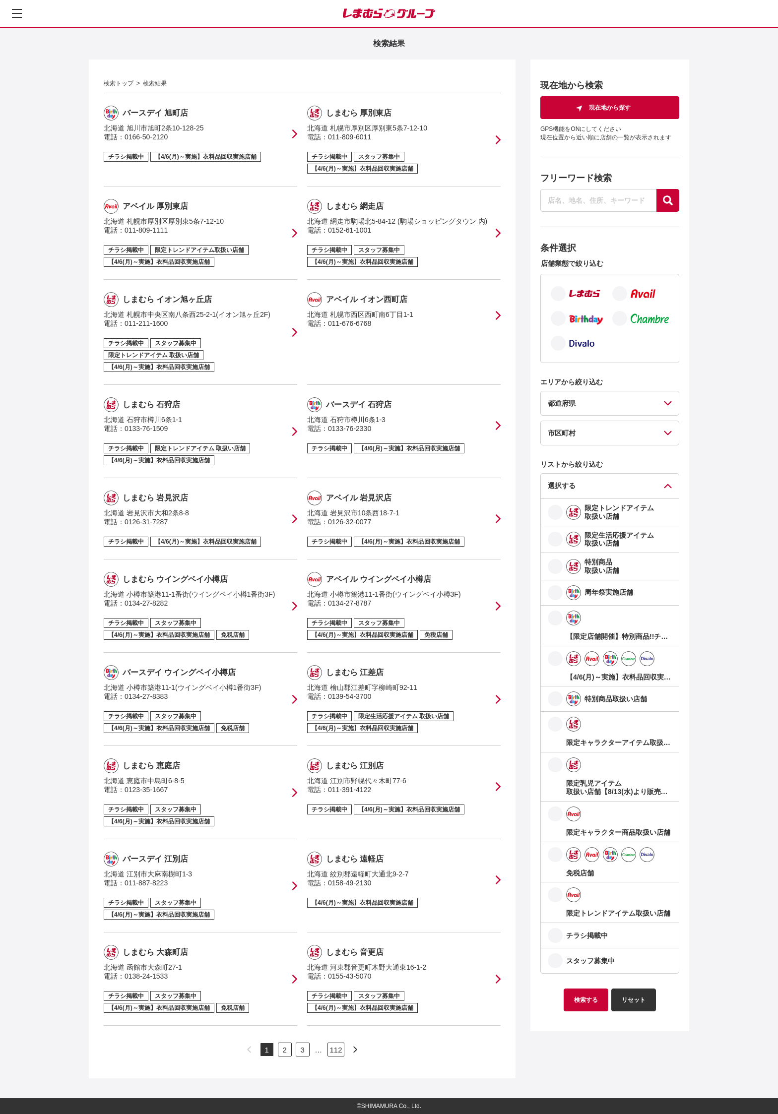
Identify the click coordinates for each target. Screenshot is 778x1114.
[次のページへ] (355, 1049)
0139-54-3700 (349, 696)
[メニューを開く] (17, 13)
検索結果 (155, 83)
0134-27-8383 (146, 696)
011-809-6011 (349, 137)
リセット (634, 999)
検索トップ (118, 83)
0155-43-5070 (349, 976)
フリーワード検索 (576, 178)
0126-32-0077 (349, 522)
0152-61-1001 (349, 230)
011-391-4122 (349, 790)
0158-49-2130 (349, 883)
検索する (586, 999)
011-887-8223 (146, 883)
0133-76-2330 (349, 429)
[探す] (667, 200)
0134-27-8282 (146, 603)
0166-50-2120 (146, 137)
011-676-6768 (349, 323)
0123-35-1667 (146, 790)
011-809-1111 (146, 230)
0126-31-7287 (146, 522)
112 (335, 1050)
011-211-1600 (146, 323)
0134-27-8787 (349, 603)
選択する (562, 486)
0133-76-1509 (146, 429)
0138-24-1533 (146, 976)
